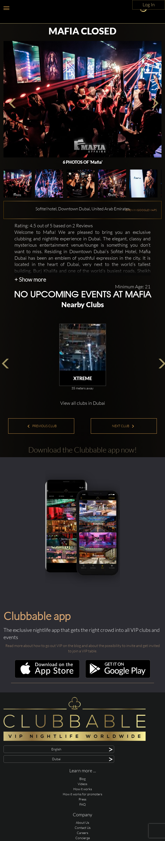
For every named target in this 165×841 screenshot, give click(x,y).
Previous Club (42, 426)
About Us (82, 822)
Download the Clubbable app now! (82, 449)
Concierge (82, 838)
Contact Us (83, 828)
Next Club (123, 426)
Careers (82, 833)
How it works (82, 789)
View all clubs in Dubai (82, 403)
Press (82, 799)
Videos (82, 784)
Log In (149, 4)
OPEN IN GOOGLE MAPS (141, 210)
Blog (82, 779)
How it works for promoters (82, 794)
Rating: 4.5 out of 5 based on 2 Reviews (53, 225)
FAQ (82, 804)
